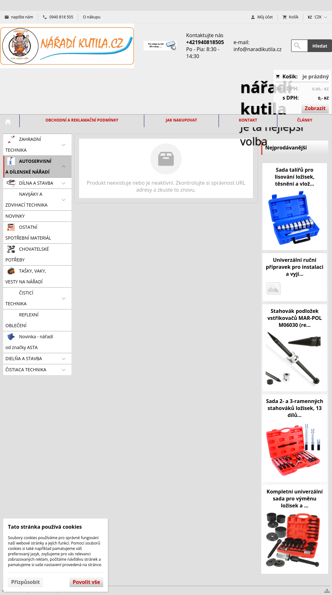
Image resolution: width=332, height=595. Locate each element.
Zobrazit (315, 108)
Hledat (319, 46)
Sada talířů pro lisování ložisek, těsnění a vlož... (295, 176)
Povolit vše (86, 581)
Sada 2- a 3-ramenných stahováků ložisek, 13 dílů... (294, 408)
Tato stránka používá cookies (45, 526)
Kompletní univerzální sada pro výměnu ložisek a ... (295, 498)
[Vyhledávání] (299, 45)
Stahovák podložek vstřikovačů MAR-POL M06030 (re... (295, 317)
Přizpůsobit (25, 581)
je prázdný (315, 76)
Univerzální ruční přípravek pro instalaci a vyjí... (294, 266)
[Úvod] (67, 45)
